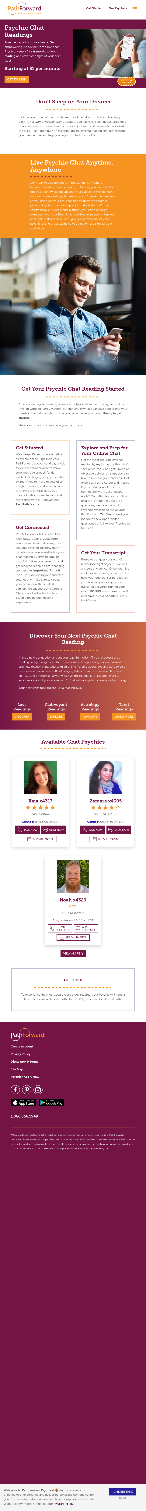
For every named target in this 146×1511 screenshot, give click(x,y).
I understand (123, 1491)
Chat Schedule (86, 928)
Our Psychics (118, 8)
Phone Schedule (59, 928)
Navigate (90, 716)
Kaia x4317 (40, 801)
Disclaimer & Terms (24, 1061)
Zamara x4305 (106, 801)
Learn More (124, 716)
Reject (122, 1497)
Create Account (22, 1046)
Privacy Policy (64, 1504)
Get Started (94, 8)
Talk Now (27, 829)
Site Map (17, 1069)
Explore (56, 716)
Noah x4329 (73, 900)
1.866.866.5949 (24, 1116)
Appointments (40, 839)
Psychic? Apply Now (25, 1077)
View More (73, 953)
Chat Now (53, 829)
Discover (22, 716)
